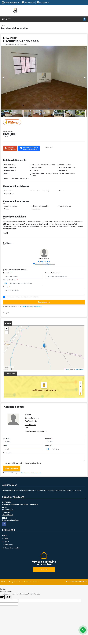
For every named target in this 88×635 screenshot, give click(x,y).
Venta (5, 539)
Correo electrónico (52, 273)
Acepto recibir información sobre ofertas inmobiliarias (23, 463)
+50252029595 (44, 2)
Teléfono (48, 445)
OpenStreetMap (79, 369)
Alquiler (6, 542)
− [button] (6, 332)
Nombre (6, 438)
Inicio (3, 25)
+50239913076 (29, 2)
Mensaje (6, 287)
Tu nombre (7, 273)
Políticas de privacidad (11, 548)
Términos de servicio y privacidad (32, 306)
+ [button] (6, 329)
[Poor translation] (8, 597)
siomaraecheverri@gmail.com (45, 264)
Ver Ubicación (38, 390)
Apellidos (48, 438)
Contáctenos (8, 545)
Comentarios (7, 453)
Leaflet (67, 369)
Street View (12, 122)
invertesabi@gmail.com (10, 520)
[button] (85, 47)
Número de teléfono (10, 280)
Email (5, 445)
